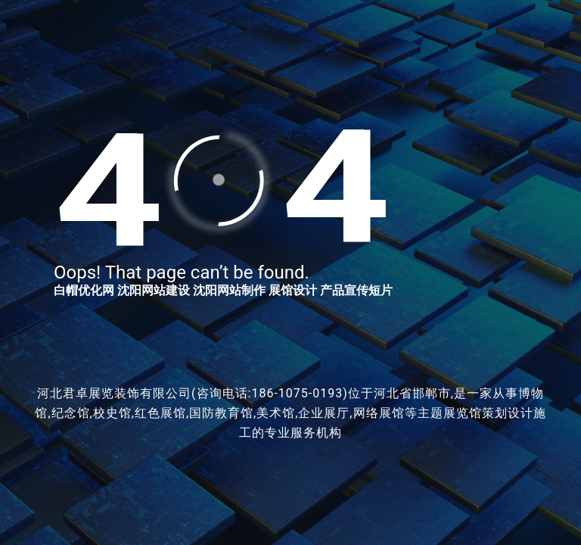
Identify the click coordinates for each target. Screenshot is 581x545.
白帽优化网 (84, 290)
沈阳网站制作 (229, 290)
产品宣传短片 (356, 290)
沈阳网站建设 (153, 290)
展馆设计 (293, 290)
